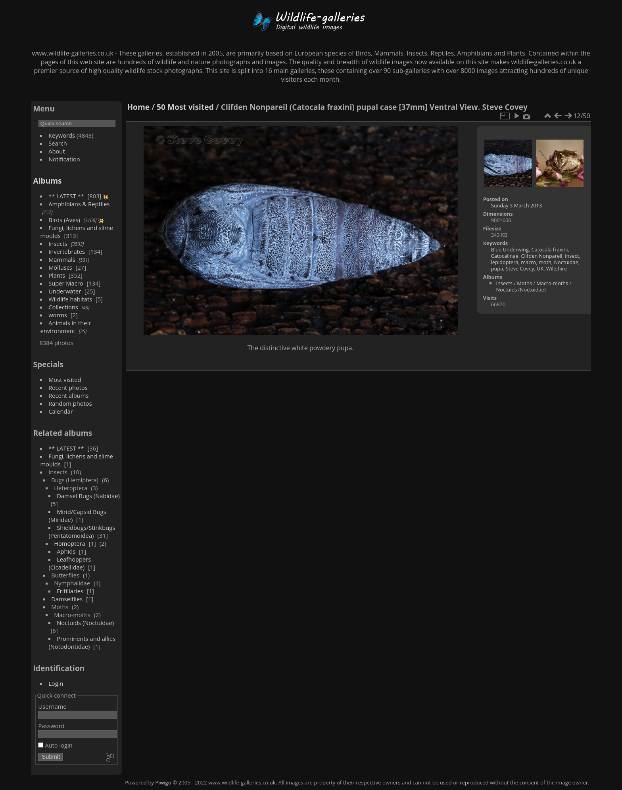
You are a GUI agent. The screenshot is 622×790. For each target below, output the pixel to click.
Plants (56, 275)
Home (138, 107)
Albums (47, 180)
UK (540, 268)
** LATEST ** (66, 196)
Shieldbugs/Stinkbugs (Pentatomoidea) (81, 531)
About (56, 151)
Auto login (55, 745)
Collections (63, 307)
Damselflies (67, 599)
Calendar (60, 411)
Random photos (70, 403)
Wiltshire (556, 268)
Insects (57, 243)
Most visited (64, 379)
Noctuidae (566, 262)
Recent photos (68, 387)
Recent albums (68, 395)
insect (572, 255)
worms (57, 315)
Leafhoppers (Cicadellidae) (69, 563)
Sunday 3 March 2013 (516, 205)
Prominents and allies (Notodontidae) (81, 642)
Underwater (64, 291)
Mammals (61, 259)
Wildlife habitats (70, 299)
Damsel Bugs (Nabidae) (88, 496)
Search (57, 143)
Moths (524, 283)
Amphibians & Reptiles (78, 204)
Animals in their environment (65, 327)
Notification (64, 159)
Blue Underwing (510, 249)
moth (545, 262)
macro (528, 262)
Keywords (61, 135)
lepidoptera (504, 262)
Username (52, 706)
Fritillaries (70, 591)
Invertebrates (66, 251)
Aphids (66, 551)
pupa (497, 268)
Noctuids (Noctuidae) (85, 623)
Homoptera (69, 543)
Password (51, 726)
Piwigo (163, 782)
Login (55, 683)
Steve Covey (520, 268)
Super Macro (65, 283)
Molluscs (60, 267)
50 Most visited (185, 107)
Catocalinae (504, 255)
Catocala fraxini (550, 249)
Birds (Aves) (64, 220)
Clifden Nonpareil (541, 255)
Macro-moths (552, 283)
